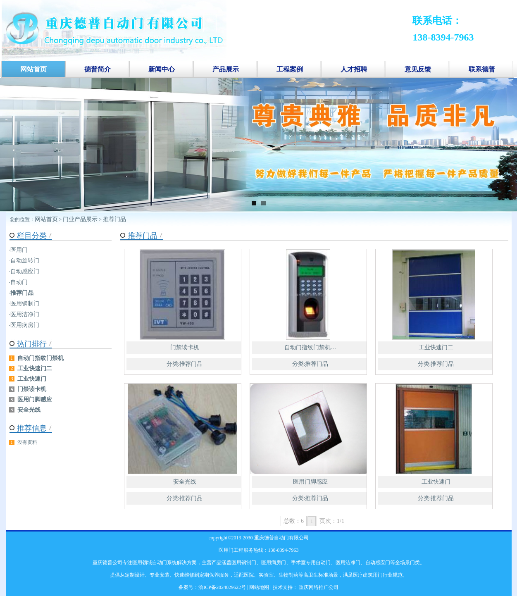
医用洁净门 (24, 314)
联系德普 (482, 69)
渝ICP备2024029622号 (222, 587)
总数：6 (294, 521)
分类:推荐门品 (185, 364)
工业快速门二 (436, 347)
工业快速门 (436, 482)
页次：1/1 (331, 521)
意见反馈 (418, 69)
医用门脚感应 (310, 482)
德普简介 (97, 69)
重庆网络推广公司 (318, 587)
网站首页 (46, 219)
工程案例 (289, 69)
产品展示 (225, 69)
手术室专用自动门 (311, 562)
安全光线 (184, 482)
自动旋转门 (24, 260)
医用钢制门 (24, 303)
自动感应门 (24, 271)
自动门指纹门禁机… (310, 347)
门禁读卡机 (184, 347)
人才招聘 (354, 69)
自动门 (19, 282)
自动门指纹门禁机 (40, 358)
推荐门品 (114, 219)
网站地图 (259, 587)
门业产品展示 (80, 219)
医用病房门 (24, 325)
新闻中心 (161, 69)
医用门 (19, 250)
